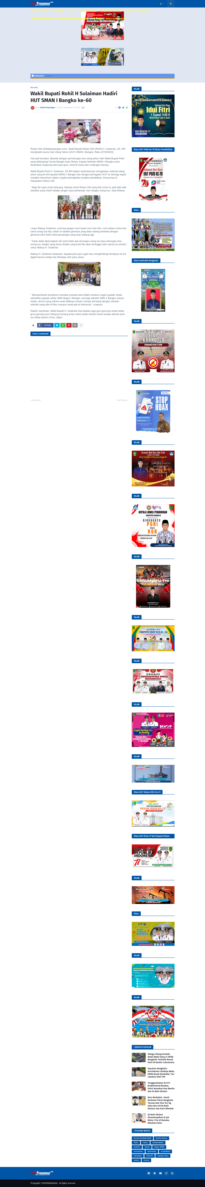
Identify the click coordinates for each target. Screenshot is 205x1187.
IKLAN (147, 1147)
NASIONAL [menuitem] (45, 11)
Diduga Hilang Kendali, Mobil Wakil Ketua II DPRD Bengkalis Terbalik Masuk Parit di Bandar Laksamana (161, 1058)
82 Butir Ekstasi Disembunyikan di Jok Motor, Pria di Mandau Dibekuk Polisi (158, 1118)
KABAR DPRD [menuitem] (96, 18)
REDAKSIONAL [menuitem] (144, 11)
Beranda (34, 88)
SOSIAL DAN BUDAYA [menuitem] (88, 11)
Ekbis (136, 1142)
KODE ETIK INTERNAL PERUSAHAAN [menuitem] (72, 18)
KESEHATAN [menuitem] (129, 11)
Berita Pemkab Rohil (142, 1138)
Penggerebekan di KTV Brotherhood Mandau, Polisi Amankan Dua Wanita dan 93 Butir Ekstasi (161, 1087)
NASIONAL (152, 1151)
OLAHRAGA (165, 1151)
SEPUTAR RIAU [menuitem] (59, 11)
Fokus (145, 1142)
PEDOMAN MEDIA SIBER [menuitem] (42, 18)
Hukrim (137, 1147)
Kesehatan (138, 1151)
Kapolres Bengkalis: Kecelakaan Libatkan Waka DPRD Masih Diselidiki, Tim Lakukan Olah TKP (161, 1072)
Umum (146, 1160)
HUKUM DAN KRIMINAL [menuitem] (111, 11)
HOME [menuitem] (34, 11)
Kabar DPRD (159, 1147)
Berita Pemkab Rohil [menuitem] (116, 18)
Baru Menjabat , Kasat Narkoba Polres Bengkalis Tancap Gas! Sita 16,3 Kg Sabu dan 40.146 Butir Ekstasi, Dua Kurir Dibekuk (161, 1103)
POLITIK (149, 1156)
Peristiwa (138, 1156)
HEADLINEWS (157, 1142)
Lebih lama (121, 400)
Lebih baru (36, 400)
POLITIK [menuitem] (72, 11)
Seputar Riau (162, 1156)
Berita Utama (161, 1138)
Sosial (136, 1160)
